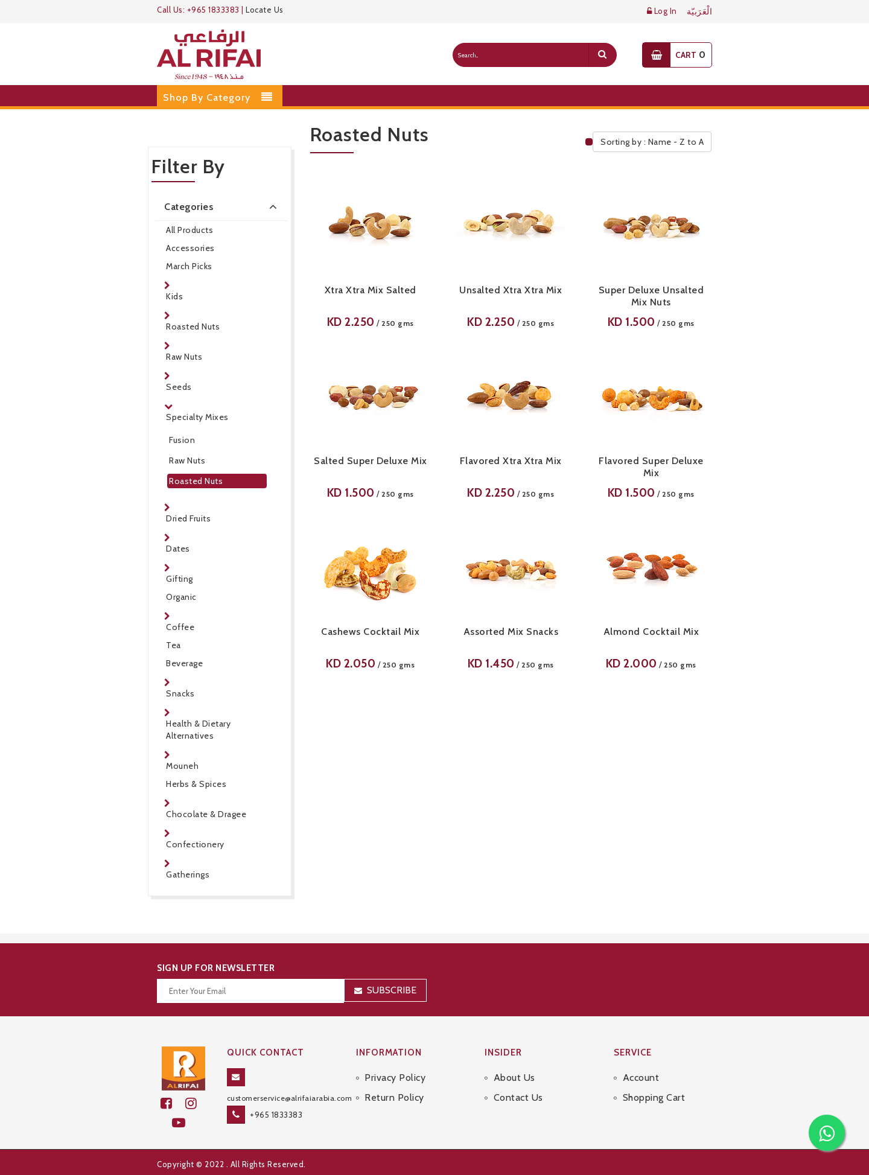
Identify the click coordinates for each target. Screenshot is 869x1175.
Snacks (180, 693)
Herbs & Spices (196, 784)
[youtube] (184, 1123)
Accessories (190, 248)
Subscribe (391, 990)
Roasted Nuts (193, 326)
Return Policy (394, 1097)
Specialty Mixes (197, 417)
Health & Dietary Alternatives (198, 729)
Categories (222, 206)
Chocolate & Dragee (206, 814)
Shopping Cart (654, 1097)
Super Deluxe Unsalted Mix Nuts (651, 296)
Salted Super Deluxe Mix (370, 460)
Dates (178, 548)
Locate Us (265, 9)
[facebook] (173, 1103)
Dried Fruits (188, 518)
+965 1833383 (276, 1114)
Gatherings (187, 874)
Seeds (179, 386)
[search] (602, 54)
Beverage (184, 663)
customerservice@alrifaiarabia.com (289, 1098)
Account (641, 1077)
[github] (196, 1103)
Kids (174, 296)
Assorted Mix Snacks (511, 631)
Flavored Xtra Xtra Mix (511, 460)
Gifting (179, 578)
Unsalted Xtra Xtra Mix (510, 290)
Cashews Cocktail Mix (370, 631)
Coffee (180, 627)
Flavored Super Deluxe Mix (651, 467)
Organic (181, 596)
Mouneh (182, 765)
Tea (173, 645)
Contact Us (518, 1097)
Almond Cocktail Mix (651, 631)
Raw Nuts (184, 356)
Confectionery (195, 844)
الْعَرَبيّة (700, 11)
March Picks (189, 266)
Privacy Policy (394, 1077)
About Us (514, 1077)
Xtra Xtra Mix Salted (370, 290)
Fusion (182, 440)
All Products (189, 229)
